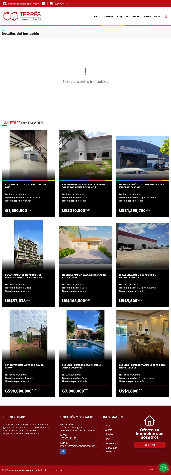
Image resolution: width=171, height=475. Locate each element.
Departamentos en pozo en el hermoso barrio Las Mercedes (23, 276)
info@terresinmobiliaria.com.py (77, 445)
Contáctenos (151, 16)
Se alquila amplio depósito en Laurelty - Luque (137, 276)
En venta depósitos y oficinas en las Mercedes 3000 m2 (141, 185)
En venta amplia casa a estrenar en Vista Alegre (84, 276)
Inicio (96, 16)
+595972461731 (61, 3)
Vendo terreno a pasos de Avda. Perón (24, 366)
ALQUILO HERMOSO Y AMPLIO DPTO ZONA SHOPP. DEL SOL (142, 366)
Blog (136, 16)
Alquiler (123, 16)
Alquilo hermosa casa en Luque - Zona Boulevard (82, 366)
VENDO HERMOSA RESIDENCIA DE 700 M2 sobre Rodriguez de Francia (84, 185)
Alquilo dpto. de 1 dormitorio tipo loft (26, 185)
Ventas (108, 16)
